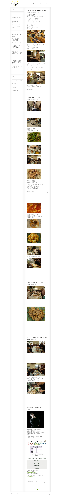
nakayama (31, 12)
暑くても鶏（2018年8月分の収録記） (34, 97)
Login (49, 494)
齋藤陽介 (32, 481)
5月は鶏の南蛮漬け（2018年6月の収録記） (35, 282)
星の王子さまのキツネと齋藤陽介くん (34, 407)
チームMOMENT (14, 87)
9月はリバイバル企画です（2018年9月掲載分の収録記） (37, 10)
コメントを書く (32, 191)
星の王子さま (29, 481)
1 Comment (38, 12)
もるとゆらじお (14, 83)
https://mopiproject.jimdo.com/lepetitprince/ (31, 472)
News (34, 12)
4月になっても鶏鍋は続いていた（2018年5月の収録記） (37, 337)
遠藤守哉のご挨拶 (15, 40)
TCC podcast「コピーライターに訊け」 (17, 80)
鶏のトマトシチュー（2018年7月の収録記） (35, 199)
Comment (36, 99)
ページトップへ (46, 90)
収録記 (35, 12)
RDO (12, 78)
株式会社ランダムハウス (15, 90)
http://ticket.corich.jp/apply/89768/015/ (31, 476)
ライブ (40, 3)
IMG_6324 (14, 47)
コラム (48, 3)
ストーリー (34, 3)
